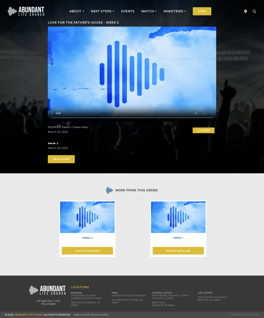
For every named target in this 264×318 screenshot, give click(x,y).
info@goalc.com (48, 300)
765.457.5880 (48, 304)
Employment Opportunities (91, 314)
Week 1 (178, 237)
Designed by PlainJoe (245, 314)
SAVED (203, 130)
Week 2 (87, 237)
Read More (61, 159)
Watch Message (87, 250)
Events (128, 11)
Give (202, 11)
